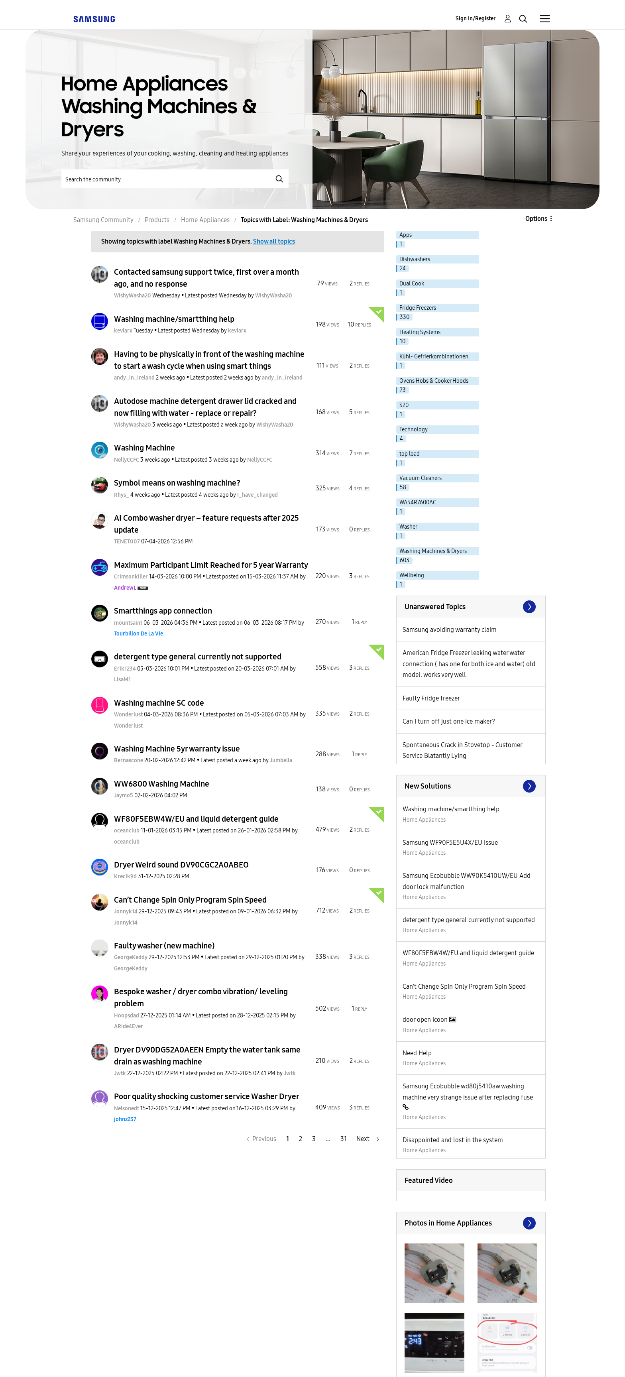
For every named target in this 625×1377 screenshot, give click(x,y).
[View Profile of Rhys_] (121, 495)
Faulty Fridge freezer (431, 698)
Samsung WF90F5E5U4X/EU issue (450, 842)
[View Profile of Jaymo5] (123, 795)
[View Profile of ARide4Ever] (128, 1026)
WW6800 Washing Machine (161, 784)
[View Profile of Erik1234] (125, 668)
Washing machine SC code (159, 703)
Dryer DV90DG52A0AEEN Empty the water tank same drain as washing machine (207, 1055)
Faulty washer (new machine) (164, 945)
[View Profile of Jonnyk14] (126, 911)
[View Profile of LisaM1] (122, 679)
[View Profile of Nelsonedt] (126, 1108)
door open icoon (426, 1019)
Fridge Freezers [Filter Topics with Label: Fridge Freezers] (417, 308)
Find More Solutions (471, 786)
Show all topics (274, 241)
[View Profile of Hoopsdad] (126, 1015)
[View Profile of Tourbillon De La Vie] (138, 633)
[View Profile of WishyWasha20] (132, 295)
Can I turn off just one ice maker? (449, 721)
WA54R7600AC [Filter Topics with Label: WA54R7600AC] (417, 502)
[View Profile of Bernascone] (128, 760)
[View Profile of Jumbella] (281, 760)
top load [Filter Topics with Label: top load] (409, 453)
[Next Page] (367, 1139)
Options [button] (536, 218)
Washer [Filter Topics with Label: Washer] (408, 526)
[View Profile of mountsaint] (128, 623)
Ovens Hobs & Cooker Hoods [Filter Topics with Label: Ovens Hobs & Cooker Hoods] (433, 381)
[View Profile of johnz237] (125, 1119)
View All (471, 1223)
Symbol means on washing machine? (177, 483)
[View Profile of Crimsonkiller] (131, 576)
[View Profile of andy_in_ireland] (134, 377)
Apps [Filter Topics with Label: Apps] (405, 235)
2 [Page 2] (300, 1139)
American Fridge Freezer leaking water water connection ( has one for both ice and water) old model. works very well (469, 664)
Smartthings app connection (163, 611)
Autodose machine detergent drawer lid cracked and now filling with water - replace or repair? (205, 407)
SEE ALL (471, 607)
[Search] (175, 178)
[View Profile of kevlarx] (123, 330)
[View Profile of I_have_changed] (257, 495)
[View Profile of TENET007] (127, 541)
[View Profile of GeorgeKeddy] (130, 957)
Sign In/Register (476, 18)
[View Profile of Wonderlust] (128, 714)
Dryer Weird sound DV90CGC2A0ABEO (181, 864)
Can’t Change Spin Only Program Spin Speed (190, 900)
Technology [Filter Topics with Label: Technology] (413, 429)
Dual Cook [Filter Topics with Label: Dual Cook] (411, 283)
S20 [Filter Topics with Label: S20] (404, 405)
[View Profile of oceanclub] (127, 830)
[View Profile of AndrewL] (125, 587)
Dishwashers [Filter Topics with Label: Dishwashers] (414, 259)
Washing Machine (144, 447)
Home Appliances (424, 819)
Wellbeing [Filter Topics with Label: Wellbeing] (411, 575)
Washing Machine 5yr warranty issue (177, 748)
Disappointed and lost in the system (453, 1140)
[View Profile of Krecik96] (125, 876)
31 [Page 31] (343, 1139)
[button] (434, 1273)
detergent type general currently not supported (197, 656)
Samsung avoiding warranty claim (450, 629)
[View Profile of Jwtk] (120, 1073)
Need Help (417, 1053)
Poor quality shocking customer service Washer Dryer (206, 1096)
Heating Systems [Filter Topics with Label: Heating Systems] (419, 332)
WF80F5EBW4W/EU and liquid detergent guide (196, 819)
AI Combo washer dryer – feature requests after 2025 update (206, 524)
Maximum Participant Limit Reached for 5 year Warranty (211, 565)
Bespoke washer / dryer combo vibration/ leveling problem (201, 997)
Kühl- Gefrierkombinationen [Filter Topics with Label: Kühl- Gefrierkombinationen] (433, 356)
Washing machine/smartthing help (174, 319)
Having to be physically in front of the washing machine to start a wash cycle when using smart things (209, 360)
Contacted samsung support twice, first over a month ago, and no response (206, 278)
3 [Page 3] (314, 1139)
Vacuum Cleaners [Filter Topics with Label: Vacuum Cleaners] (420, 478)
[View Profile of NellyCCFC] (126, 459)
